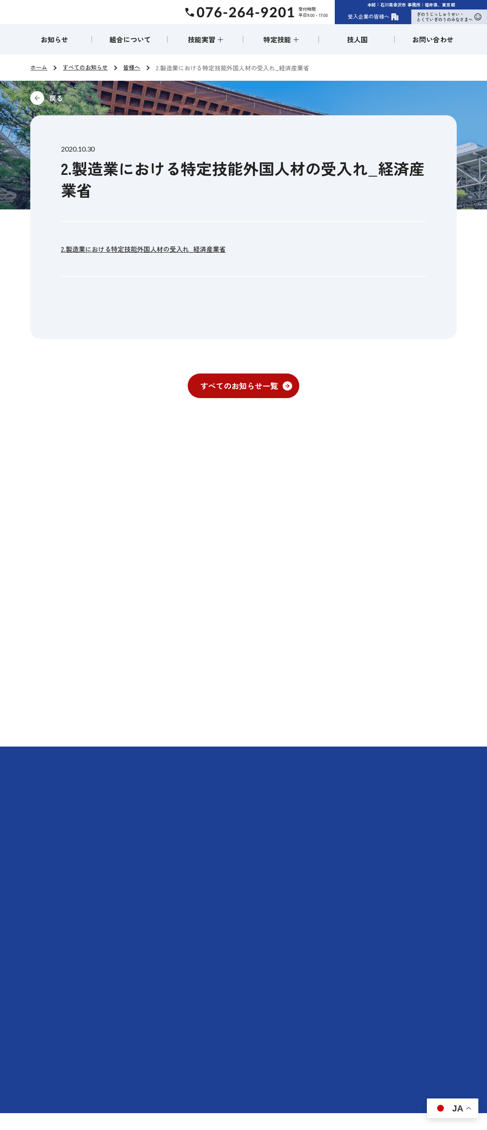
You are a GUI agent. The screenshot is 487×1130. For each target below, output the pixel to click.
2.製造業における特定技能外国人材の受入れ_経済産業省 (149, 249)
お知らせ (54, 39)
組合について (130, 39)
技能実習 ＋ (206, 39)
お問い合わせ (433, 39)
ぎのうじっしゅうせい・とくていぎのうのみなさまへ (449, 16)
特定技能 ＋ (281, 39)
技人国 (357, 39)
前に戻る (114, 98)
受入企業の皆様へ (373, 16)
